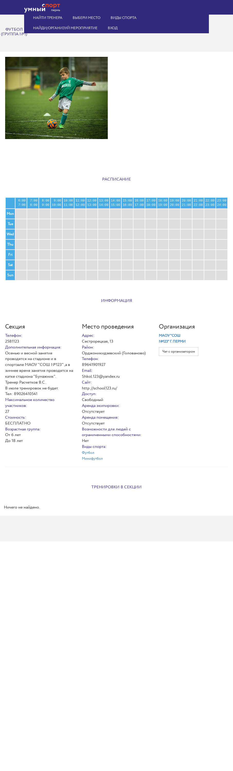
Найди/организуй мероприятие (65, 28)
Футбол (88, 452)
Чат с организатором (178, 351)
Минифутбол (92, 458)
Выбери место (86, 17)
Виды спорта (124, 17)
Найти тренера (47, 17)
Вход (113, 28)
